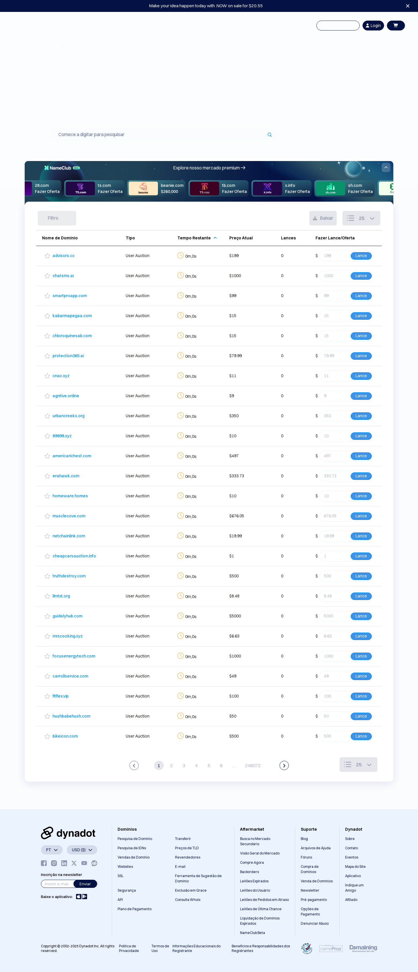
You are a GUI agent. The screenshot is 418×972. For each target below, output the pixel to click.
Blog (304, 839)
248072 (253, 765)
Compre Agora (252, 862)
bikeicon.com (65, 736)
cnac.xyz (61, 375)
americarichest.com (72, 455)
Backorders (249, 872)
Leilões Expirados (254, 881)
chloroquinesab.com (72, 335)
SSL (120, 876)
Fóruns (306, 857)
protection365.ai (68, 355)
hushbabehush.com (71, 716)
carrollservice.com (70, 676)
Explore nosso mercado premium (209, 168)
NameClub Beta (252, 933)
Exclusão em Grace (191, 890)
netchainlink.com (69, 536)
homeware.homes (70, 495)
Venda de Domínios (317, 881)
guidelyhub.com (67, 616)
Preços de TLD (187, 848)
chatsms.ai (63, 275)
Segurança (127, 890)
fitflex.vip (61, 696)
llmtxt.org (61, 596)
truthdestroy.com (69, 576)
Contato (351, 848)
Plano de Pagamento (135, 909)
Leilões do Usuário (255, 890)
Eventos (351, 857)
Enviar (85, 883)
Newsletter (310, 890)
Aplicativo (353, 876)
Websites (125, 866)
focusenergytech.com (74, 656)
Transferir (183, 839)
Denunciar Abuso (315, 923)
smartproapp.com (70, 295)
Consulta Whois (187, 899)
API (120, 899)
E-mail (180, 866)
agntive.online (66, 395)
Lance (361, 255)
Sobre (350, 839)
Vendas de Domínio (133, 857)
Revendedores (187, 857)
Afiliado (351, 899)
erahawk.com (66, 475)
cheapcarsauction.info (74, 556)
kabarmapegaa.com (72, 315)
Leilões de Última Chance (261, 909)
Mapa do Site (355, 866)
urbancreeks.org (68, 415)
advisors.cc (64, 255)
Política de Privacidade (129, 948)
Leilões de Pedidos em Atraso (264, 899)
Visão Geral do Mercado (260, 853)
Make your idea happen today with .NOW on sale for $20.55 (206, 5)
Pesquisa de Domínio (135, 839)
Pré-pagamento (314, 899)
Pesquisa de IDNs (132, 848)
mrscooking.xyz (68, 636)
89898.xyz (62, 435)
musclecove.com (69, 515)
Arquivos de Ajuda (316, 848)
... (234, 765)
